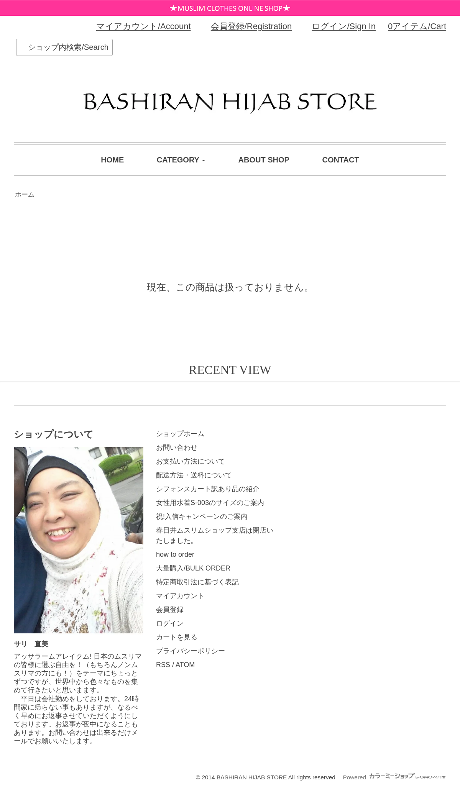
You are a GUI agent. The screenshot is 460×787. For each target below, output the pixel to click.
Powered (394, 777)
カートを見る (176, 637)
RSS (163, 665)
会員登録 (170, 609)
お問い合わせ (176, 447)
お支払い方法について (190, 461)
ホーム (24, 194)
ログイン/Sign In (344, 26)
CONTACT (340, 160)
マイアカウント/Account (143, 26)
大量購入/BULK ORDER (193, 568)
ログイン (170, 623)
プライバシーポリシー (190, 651)
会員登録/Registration (251, 26)
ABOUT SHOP (263, 160)
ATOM (185, 665)
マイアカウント (180, 596)
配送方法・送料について (194, 475)
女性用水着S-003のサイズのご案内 (210, 503)
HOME (112, 160)
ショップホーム (180, 434)
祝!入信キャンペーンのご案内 (202, 516)
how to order (175, 554)
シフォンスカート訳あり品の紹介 (208, 489)
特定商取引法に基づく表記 (197, 582)
